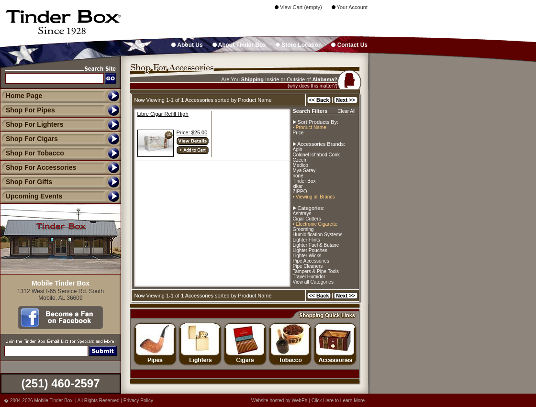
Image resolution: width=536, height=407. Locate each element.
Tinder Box (304, 181)
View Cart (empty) (298, 7)
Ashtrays (302, 213)
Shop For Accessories (38, 167)
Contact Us (349, 45)
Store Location (299, 45)
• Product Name (309, 127)
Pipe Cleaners (308, 266)
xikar (298, 186)
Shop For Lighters (32, 124)
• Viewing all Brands (314, 196)
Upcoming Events (31, 196)
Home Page (24, 95)
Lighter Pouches (310, 250)
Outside (296, 79)
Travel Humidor (309, 276)
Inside (272, 79)
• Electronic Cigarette (315, 224)
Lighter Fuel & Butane (316, 245)
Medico (300, 165)
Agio (297, 149)
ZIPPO (300, 191)
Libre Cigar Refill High (163, 114)
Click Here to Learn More (338, 400)
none (298, 175)
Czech (299, 160)
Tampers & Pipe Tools (316, 271)
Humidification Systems (318, 234)
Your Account (350, 7)
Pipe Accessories (311, 261)
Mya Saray (304, 170)
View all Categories (313, 282)
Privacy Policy (138, 400)
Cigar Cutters (307, 218)
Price (298, 132)
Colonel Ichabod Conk (316, 154)
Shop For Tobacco (32, 153)
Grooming (303, 229)
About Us (186, 45)
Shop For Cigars (29, 139)
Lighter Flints (306, 239)
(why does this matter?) (312, 85)
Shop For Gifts (26, 182)
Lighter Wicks (307, 255)
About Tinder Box (239, 45)
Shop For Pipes (27, 110)
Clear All (346, 111)
